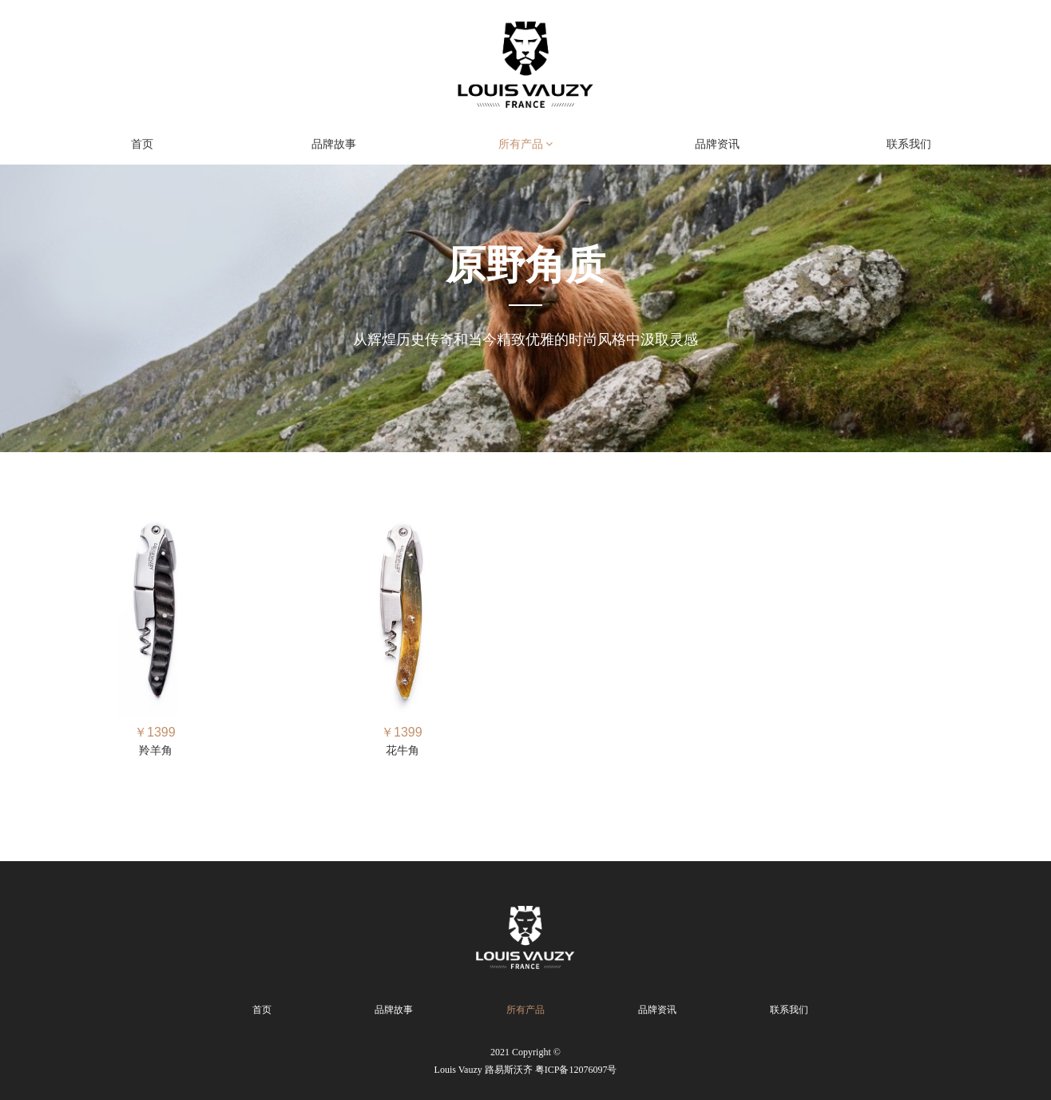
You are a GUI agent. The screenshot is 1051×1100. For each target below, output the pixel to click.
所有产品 (525, 143)
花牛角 (402, 750)
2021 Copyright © (526, 1062)
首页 (142, 143)
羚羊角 (156, 750)
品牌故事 (333, 143)
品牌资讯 (717, 143)
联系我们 (908, 143)
